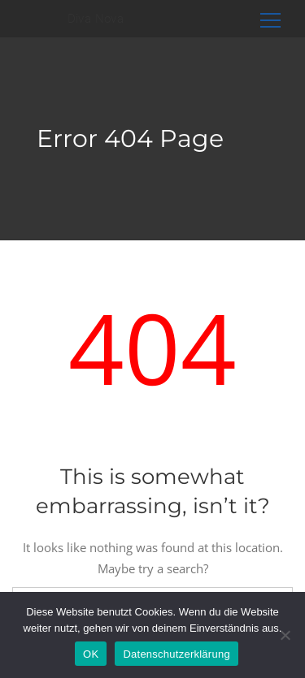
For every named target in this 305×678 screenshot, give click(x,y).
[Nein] (285, 635)
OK (90, 654)
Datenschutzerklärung (176, 654)
